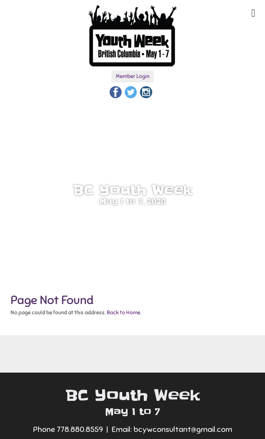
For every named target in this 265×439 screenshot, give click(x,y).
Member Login (132, 76)
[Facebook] (116, 91)
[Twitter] (131, 91)
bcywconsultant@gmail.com (183, 429)
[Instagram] (146, 91)
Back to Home (123, 312)
